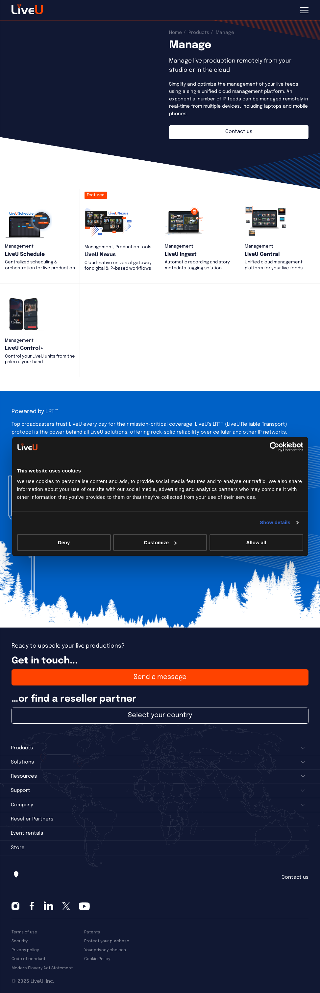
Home (175, 32)
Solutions (22, 762)
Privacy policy (25, 950)
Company (22, 805)
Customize (160, 542)
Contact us (295, 877)
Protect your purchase (106, 941)
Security (20, 941)
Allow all (256, 542)
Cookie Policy (97, 959)
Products (198, 32)
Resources (24, 776)
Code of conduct (28, 959)
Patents (92, 932)
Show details (275, 522)
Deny (64, 542)
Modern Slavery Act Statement (42, 968)
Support (20, 790)
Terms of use (24, 932)
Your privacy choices (105, 950)
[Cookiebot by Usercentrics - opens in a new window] (274, 447)
